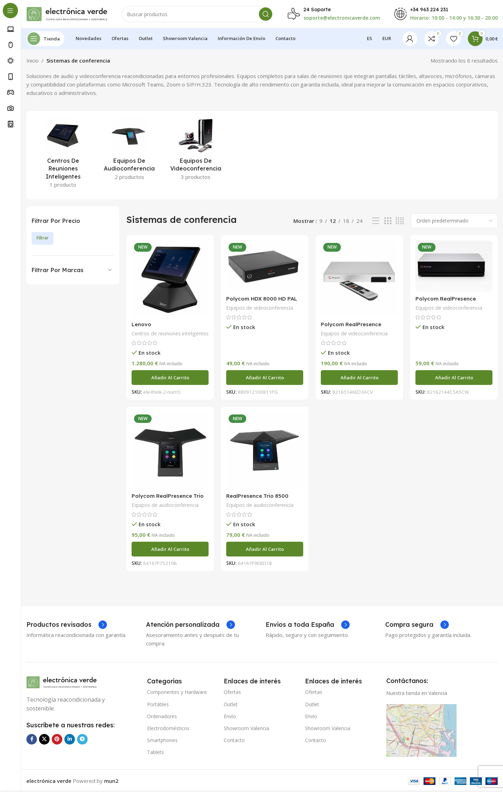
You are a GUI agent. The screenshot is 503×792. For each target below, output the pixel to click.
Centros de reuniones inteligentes (170, 333)
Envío (230, 716)
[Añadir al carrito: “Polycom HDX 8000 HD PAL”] (264, 377)
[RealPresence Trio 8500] (264, 450)
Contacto (234, 740)
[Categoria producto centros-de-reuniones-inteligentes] (63, 155)
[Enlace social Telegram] (82, 739)
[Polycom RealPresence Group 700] (453, 266)
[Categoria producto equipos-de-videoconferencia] (195, 151)
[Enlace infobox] (66, 624)
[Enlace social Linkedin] (69, 739)
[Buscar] (197, 14)
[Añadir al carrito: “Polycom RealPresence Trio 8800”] (170, 549)
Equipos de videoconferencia (259, 307)
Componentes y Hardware (177, 692)
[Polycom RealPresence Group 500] (359, 278)
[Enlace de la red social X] (44, 739)
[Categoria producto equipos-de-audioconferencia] (129, 151)
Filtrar (43, 238)
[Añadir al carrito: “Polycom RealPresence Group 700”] (453, 377)
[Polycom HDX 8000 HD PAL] (264, 266)
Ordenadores (162, 716)
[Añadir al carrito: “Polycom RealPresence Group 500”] (359, 377)
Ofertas (232, 692)
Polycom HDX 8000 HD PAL (261, 298)
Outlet (231, 704)
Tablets (155, 752)
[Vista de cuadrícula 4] (400, 221)
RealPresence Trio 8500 (257, 495)
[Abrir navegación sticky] (45, 39)
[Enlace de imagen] (61, 681)
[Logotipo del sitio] (66, 13)
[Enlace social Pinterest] (57, 739)
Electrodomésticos (168, 728)
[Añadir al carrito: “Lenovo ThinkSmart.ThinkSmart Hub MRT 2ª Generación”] (170, 377)
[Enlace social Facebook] (31, 739)
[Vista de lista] (375, 221)
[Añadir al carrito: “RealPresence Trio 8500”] (264, 549)
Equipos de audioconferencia (165, 505)
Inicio (32, 60)
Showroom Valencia (246, 728)
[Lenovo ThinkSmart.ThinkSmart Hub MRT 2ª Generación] (170, 278)
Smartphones (162, 740)
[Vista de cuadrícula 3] (387, 221)
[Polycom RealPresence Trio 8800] (170, 450)
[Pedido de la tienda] (454, 220)
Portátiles (158, 704)
